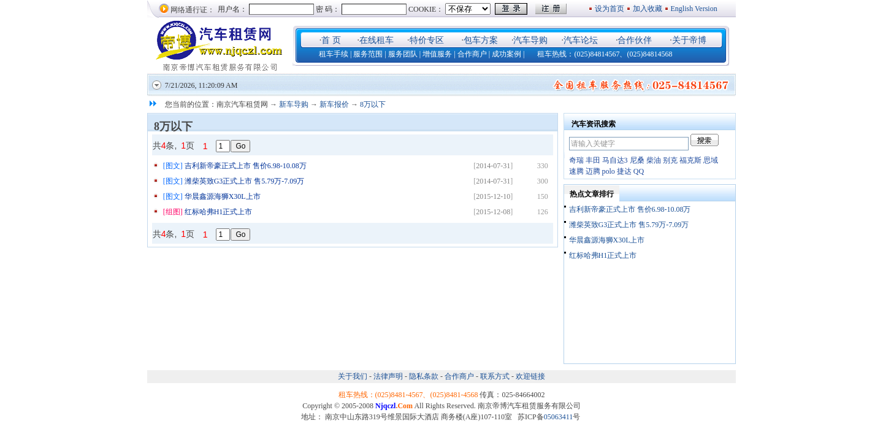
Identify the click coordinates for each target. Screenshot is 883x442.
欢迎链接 (530, 376)
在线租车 (376, 40)
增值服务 (437, 54)
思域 (710, 160)
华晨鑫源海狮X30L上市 (223, 196)
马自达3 (615, 160)
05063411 (558, 417)
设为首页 (609, 8)
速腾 (576, 171)
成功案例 (506, 54)
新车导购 (293, 104)
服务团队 (403, 54)
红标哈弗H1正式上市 (219, 211)
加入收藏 (647, 8)
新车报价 (334, 104)
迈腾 (593, 171)
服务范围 (368, 54)
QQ (638, 171)
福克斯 (690, 160)
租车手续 (333, 54)
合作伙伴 (634, 40)
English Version (695, 8)
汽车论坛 (581, 40)
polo (608, 171)
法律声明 (388, 376)
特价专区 (427, 40)
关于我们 (353, 376)
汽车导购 (530, 40)
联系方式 (495, 376)
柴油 (653, 160)
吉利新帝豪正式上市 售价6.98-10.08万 (246, 165)
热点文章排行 (592, 194)
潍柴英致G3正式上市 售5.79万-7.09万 (245, 181)
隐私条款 (423, 376)
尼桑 (637, 160)
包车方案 (481, 40)
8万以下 (373, 104)
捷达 (624, 171)
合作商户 (472, 54)
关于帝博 (689, 40)
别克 (670, 160)
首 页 (331, 40)
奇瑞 (576, 160)
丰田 (593, 160)
